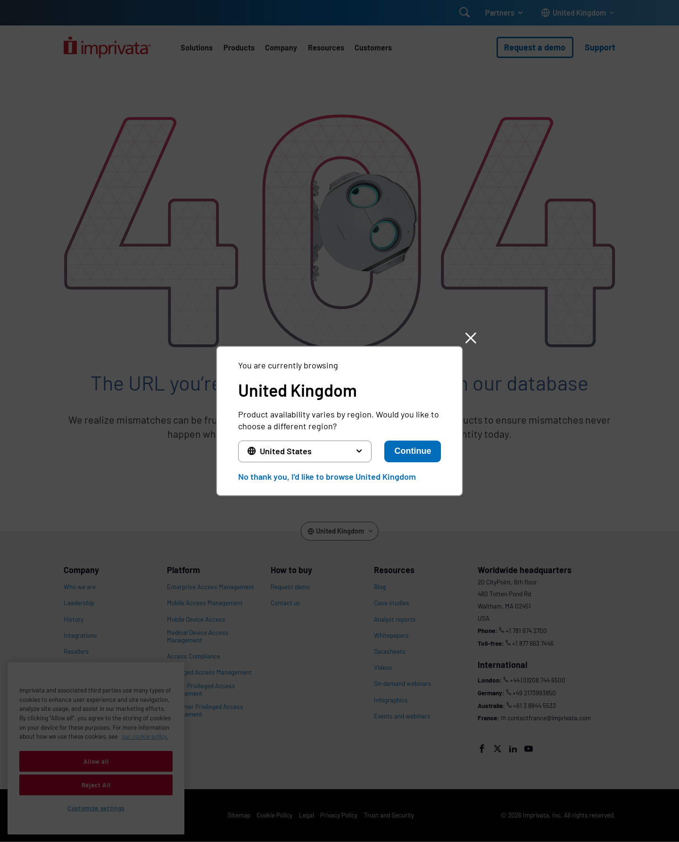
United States (286, 451)
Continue (412, 451)
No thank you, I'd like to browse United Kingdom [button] (327, 476)
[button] (470, 338)
